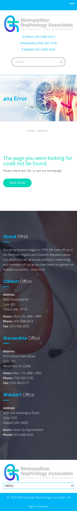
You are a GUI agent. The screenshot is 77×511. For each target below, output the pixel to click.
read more (38, 269)
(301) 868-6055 (19, 326)
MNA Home (17, 183)
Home (30, 130)
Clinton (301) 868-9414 (39, 37)
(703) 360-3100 (23, 378)
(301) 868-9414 (23, 321)
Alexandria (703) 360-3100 (39, 43)
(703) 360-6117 (19, 383)
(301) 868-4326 (23, 435)
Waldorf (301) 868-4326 (39, 49)
